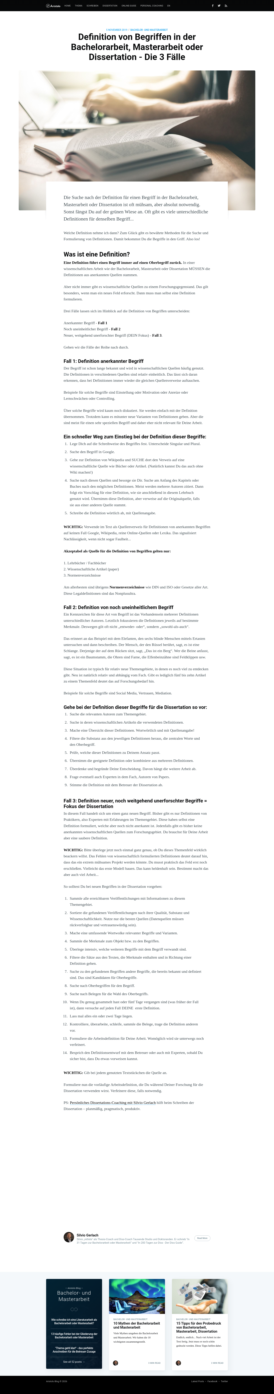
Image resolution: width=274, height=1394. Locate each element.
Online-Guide (129, 6)
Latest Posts (197, 1381)
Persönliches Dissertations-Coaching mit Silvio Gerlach (113, 1102)
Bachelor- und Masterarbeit (149, 30)
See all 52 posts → (74, 1361)
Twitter (224, 1381)
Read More (202, 1238)
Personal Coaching (151, 6)
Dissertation (110, 6)
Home (67, 6)
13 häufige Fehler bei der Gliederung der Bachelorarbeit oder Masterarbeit (74, 1335)
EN (168, 6)
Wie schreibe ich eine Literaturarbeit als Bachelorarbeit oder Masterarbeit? (74, 1321)
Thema (78, 6)
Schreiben (92, 6)
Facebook (212, 1381)
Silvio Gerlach (87, 1235)
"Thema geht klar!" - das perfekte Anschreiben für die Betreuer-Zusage (74, 1349)
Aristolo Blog (52, 1381)
